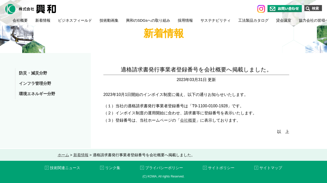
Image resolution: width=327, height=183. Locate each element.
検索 (315, 8)
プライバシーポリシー (164, 168)
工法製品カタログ (253, 20)
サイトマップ (270, 168)
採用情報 (185, 20)
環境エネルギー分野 (37, 94)
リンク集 (112, 168)
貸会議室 (283, 20)
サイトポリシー (221, 168)
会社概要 (20, 20)
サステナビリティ (215, 20)
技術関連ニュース (65, 168)
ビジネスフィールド (75, 20)
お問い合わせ (284, 8)
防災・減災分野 (33, 73)
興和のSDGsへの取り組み (148, 20)
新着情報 (42, 20)
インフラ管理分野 (35, 83)
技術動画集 (109, 20)
